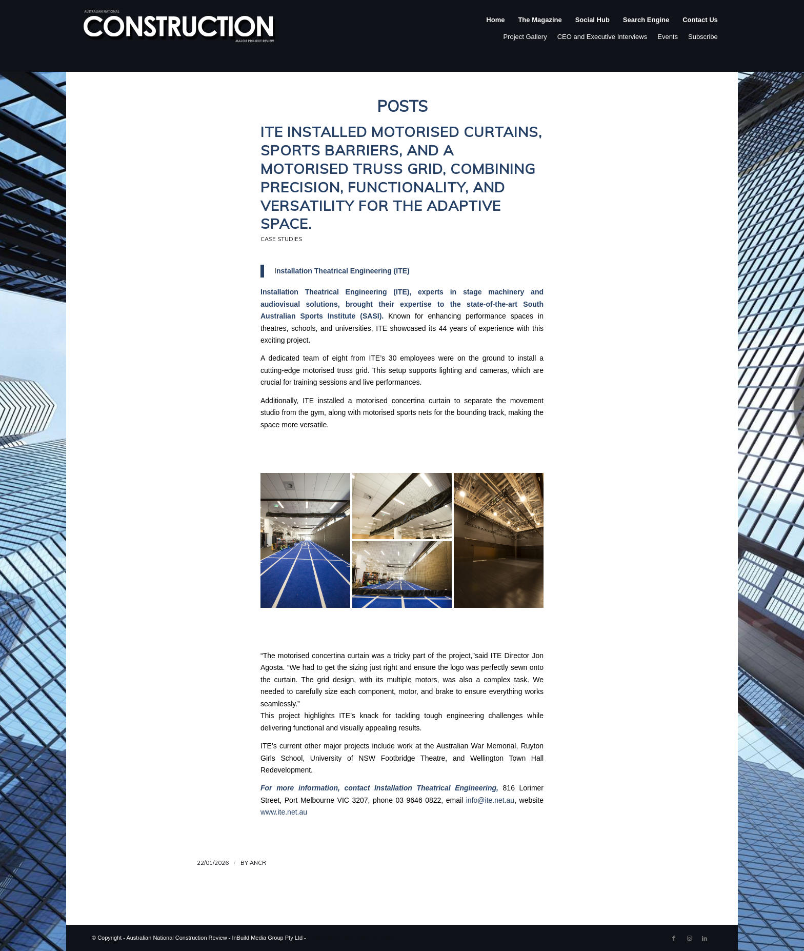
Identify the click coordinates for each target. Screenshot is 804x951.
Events (667, 37)
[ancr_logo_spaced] (179, 30)
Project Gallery (525, 37)
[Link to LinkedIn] (704, 938)
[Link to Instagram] (689, 938)
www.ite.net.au (283, 812)
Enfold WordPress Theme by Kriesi (351, 938)
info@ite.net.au (490, 800)
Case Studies (281, 239)
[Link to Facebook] (673, 938)
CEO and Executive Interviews (602, 37)
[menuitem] (495, 30)
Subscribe (703, 37)
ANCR (258, 862)
